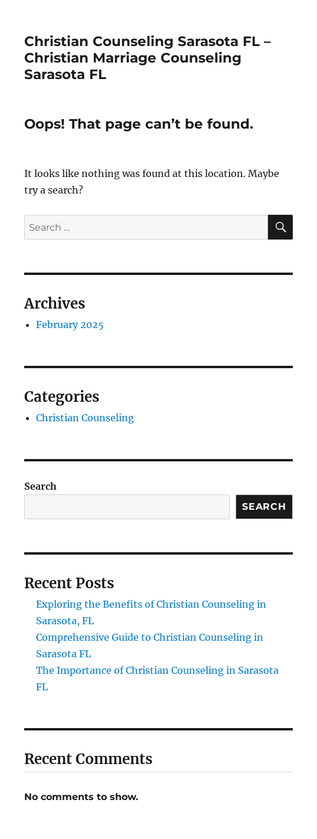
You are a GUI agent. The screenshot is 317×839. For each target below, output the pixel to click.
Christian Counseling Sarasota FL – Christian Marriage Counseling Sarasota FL (147, 58)
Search (40, 486)
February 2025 (70, 324)
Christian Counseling (85, 418)
